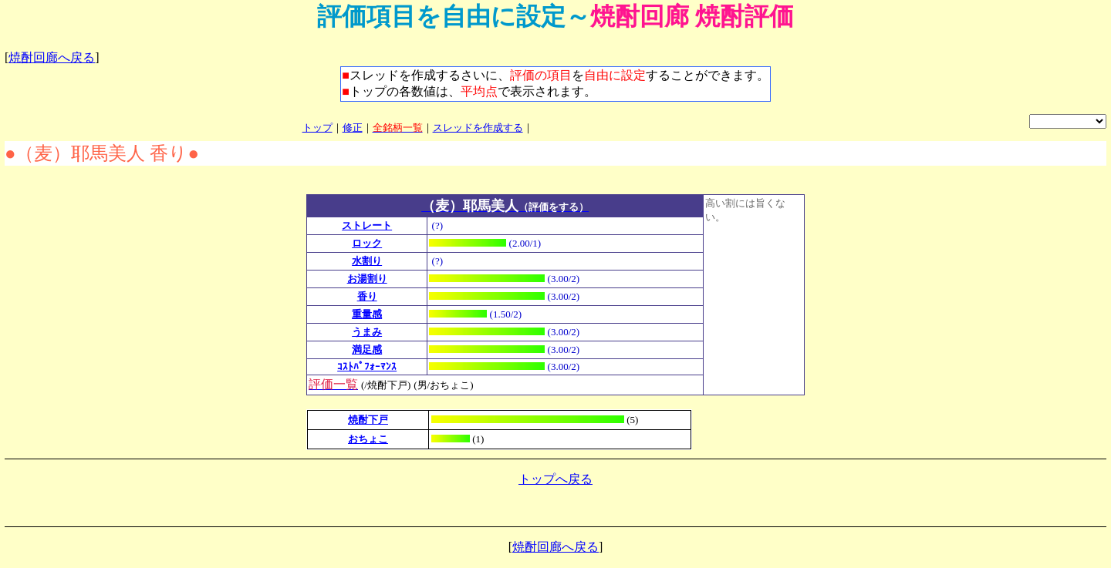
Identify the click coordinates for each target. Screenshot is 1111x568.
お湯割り (367, 278)
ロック (367, 243)
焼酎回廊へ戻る (51, 57)
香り (367, 296)
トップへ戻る (555, 479)
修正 (353, 127)
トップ (317, 127)
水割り (367, 261)
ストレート (367, 225)
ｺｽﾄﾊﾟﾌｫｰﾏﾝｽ (367, 366)
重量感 (367, 314)
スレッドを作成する (478, 127)
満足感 (367, 349)
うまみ (367, 332)
